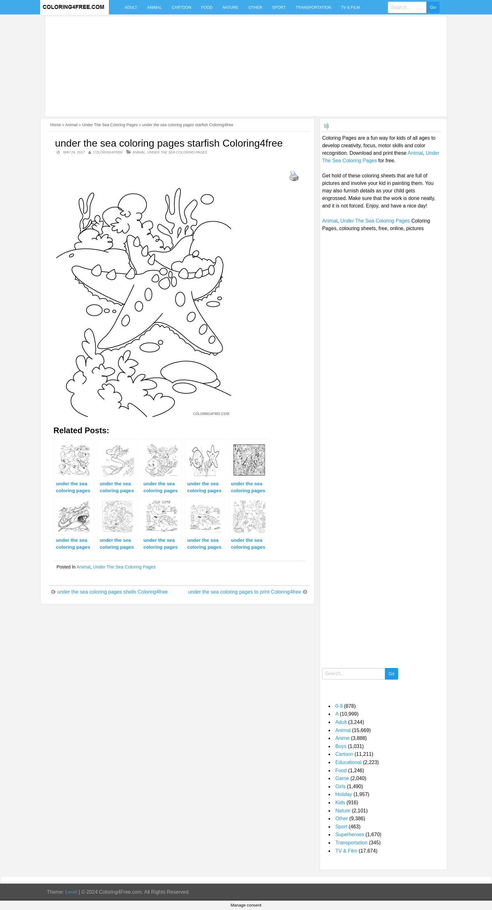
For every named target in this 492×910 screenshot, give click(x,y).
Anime (342, 738)
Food (207, 7)
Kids (340, 802)
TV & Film (350, 7)
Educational (348, 762)
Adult (131, 7)
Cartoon (181, 7)
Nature (230, 7)
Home (55, 124)
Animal (154, 7)
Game (342, 778)
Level (71, 892)
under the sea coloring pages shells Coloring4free (112, 592)
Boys (341, 746)
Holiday (343, 794)
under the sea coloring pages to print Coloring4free (244, 592)
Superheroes (349, 834)
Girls (340, 786)
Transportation (313, 7)
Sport (279, 7)
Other (255, 7)
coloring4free (108, 152)
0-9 (339, 706)
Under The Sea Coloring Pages (110, 124)
